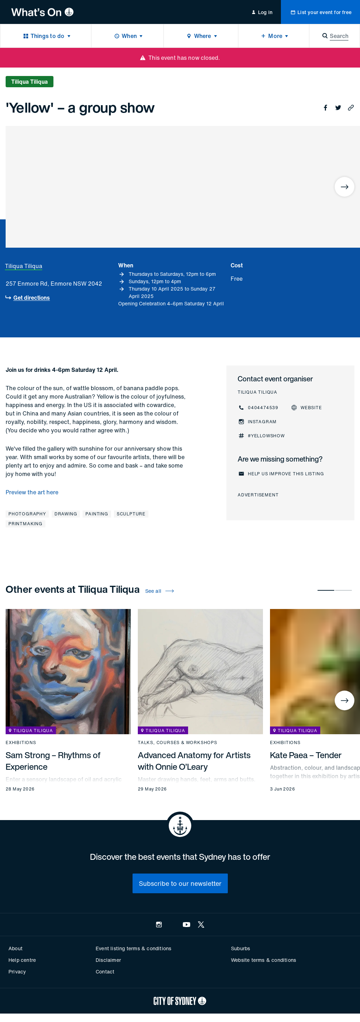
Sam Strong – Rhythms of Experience (53, 761)
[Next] (344, 187)
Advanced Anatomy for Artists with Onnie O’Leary (194, 761)
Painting (96, 514)
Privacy (17, 971)
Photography (27, 514)
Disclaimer (108, 960)
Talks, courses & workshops (177, 742)
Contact (105, 971)
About (15, 948)
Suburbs (240, 948)
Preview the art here (32, 492)
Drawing (65, 514)
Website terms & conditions (263, 960)
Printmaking (25, 524)
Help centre (22, 960)
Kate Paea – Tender (306, 755)
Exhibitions (21, 742)
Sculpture (131, 514)
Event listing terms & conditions (133, 948)
